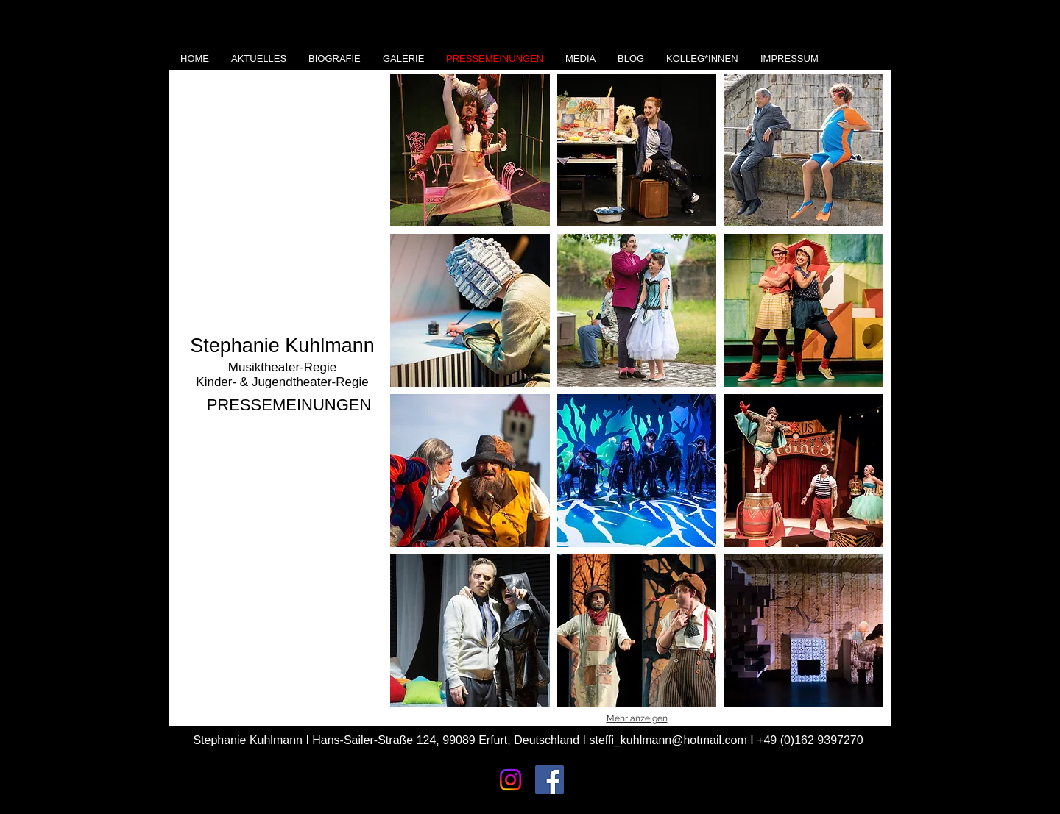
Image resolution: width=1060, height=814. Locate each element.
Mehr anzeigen (637, 718)
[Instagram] (510, 779)
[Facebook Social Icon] (549, 779)
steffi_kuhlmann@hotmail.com (667, 740)
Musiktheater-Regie (282, 367)
